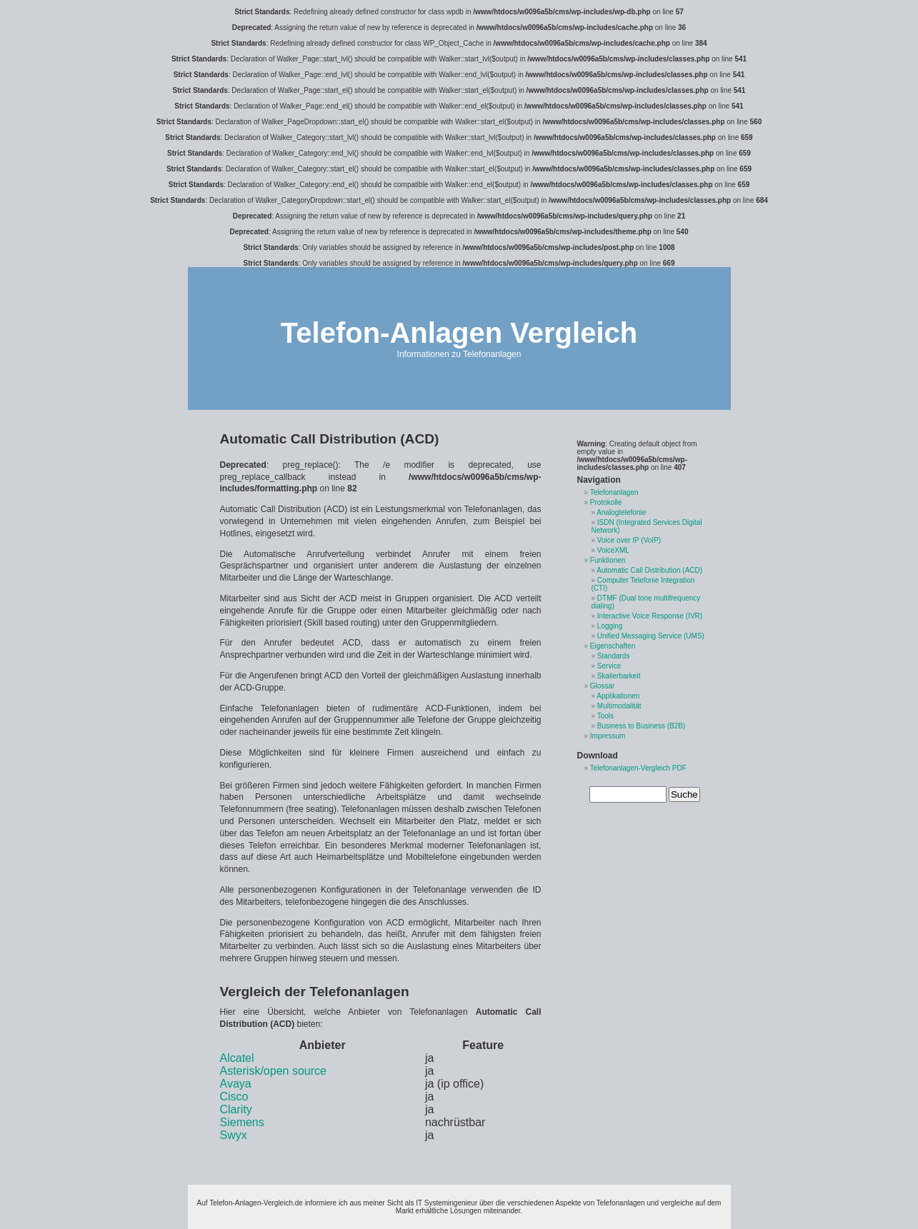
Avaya (235, 1084)
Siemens (242, 1122)
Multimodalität (619, 706)
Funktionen (607, 560)
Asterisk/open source (273, 1071)
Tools (605, 716)
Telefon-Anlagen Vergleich (459, 332)
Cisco (234, 1096)
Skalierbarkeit (619, 676)
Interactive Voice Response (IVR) (649, 616)
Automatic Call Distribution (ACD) (649, 570)
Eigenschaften (612, 646)
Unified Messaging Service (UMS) (650, 636)
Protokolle (606, 502)
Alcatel (237, 1058)
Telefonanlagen (614, 492)
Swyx (233, 1135)
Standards (613, 656)
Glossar (602, 686)
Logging (610, 626)
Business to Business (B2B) (641, 726)
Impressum (607, 736)
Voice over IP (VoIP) (629, 540)
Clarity (236, 1109)
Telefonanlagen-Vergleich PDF (638, 768)
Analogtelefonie (621, 512)
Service (609, 666)
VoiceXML (613, 550)
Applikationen (618, 696)
